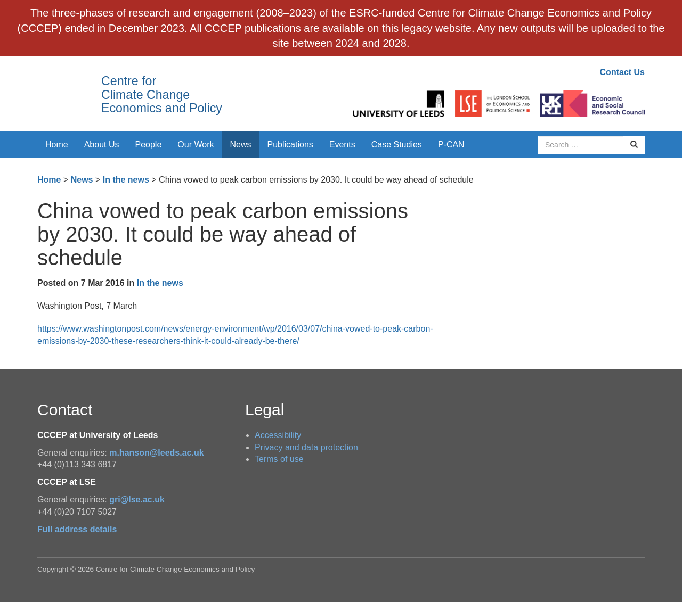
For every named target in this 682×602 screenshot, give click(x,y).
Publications (290, 144)
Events (342, 144)
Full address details (77, 529)
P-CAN (451, 144)
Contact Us (622, 72)
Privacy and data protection (306, 447)
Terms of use (279, 459)
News (240, 144)
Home (56, 144)
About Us (101, 144)
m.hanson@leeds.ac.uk (156, 452)
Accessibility (278, 435)
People (148, 144)
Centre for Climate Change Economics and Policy (161, 94)
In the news (126, 179)
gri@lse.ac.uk (137, 499)
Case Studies (396, 144)
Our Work (195, 144)
